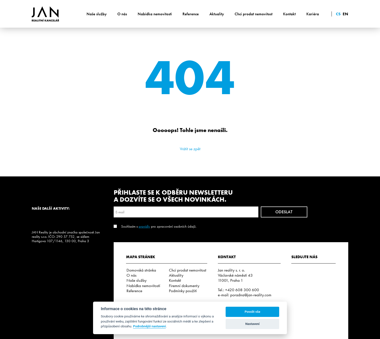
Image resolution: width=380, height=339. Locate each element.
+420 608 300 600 (242, 289)
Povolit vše (252, 312)
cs (338, 14)
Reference (190, 14)
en (345, 14)
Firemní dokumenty (184, 285)
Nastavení (252, 324)
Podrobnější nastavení (149, 326)
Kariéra (312, 14)
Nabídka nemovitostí (155, 14)
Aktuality (216, 14)
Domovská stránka (141, 270)
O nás (122, 14)
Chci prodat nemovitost (253, 14)
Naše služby (97, 14)
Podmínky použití (183, 290)
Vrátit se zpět (190, 148)
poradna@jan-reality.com (250, 295)
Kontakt (289, 14)
